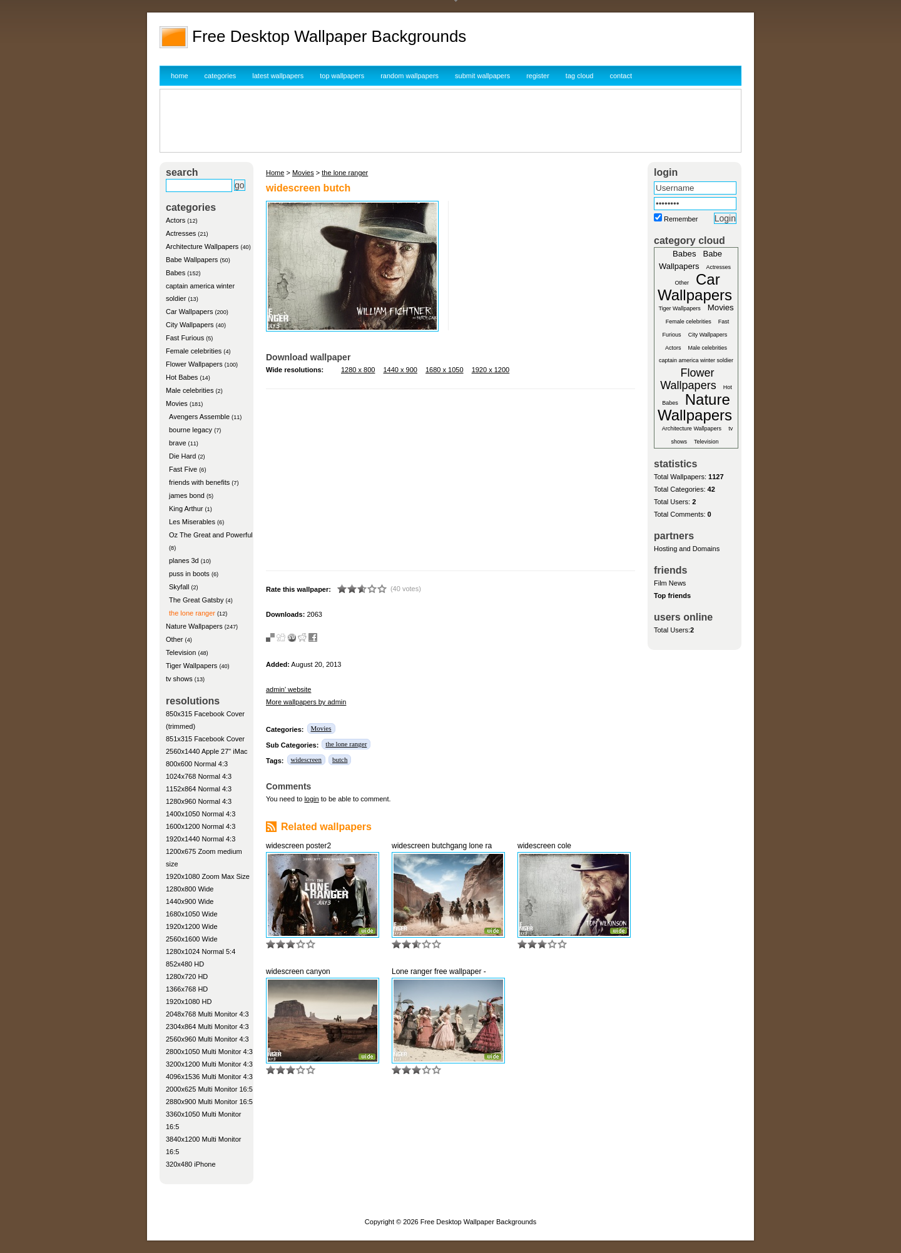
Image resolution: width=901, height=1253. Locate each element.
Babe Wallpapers (192, 259)
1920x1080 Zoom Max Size (208, 876)
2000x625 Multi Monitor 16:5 (209, 1089)
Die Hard (182, 456)
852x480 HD (185, 964)
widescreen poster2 (298, 845)
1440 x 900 (400, 369)
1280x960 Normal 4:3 (199, 801)
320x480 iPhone (191, 1164)
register (537, 75)
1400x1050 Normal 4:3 (200, 814)
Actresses (181, 233)
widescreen (306, 759)
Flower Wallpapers (194, 364)
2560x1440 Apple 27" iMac (207, 751)
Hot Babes (182, 377)
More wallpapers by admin (306, 702)
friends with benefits (199, 482)
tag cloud (580, 75)
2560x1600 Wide (192, 939)
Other (174, 639)
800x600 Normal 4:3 (197, 764)
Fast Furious (185, 338)
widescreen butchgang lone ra (442, 845)
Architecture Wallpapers (202, 246)
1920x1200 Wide (192, 926)
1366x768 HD (187, 989)
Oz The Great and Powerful (211, 535)
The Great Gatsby (196, 600)
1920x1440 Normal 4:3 (200, 839)
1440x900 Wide (189, 901)
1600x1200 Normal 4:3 (200, 826)
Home (275, 172)
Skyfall (179, 587)
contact (621, 75)
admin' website (288, 689)
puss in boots (189, 573)
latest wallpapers (277, 75)
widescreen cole (544, 845)
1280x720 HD (187, 976)
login (311, 799)
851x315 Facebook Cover (205, 739)
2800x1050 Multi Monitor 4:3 (209, 1051)
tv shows (179, 678)
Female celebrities (193, 351)
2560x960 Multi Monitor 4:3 (207, 1039)
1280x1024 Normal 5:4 (200, 951)
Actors (175, 220)
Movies (177, 403)
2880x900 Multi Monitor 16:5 (209, 1101)
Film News (670, 583)
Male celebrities (189, 390)
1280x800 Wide (189, 889)
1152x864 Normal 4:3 (199, 789)
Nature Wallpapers (194, 626)
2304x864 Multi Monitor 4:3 (207, 1026)
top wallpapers (342, 75)
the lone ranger (192, 613)
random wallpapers (409, 75)
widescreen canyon (298, 971)
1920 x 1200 (491, 369)
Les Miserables (192, 521)
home (179, 75)
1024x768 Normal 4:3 (199, 776)
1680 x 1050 (444, 369)
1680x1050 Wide (192, 914)
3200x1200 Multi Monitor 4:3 (209, 1064)
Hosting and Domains (687, 548)
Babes (175, 272)
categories (221, 75)
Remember (681, 219)
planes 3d (184, 560)
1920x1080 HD (188, 1001)
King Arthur (186, 508)
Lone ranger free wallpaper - (439, 971)
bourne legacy (190, 430)
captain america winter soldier (696, 360)
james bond (187, 495)
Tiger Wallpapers (191, 665)
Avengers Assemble (199, 416)
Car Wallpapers (189, 311)
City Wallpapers (190, 324)
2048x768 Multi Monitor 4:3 (207, 1014)
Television (181, 652)
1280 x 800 (358, 369)
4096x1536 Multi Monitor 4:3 (209, 1076)
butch (339, 759)
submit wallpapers (482, 75)
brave (177, 443)
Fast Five (183, 469)
